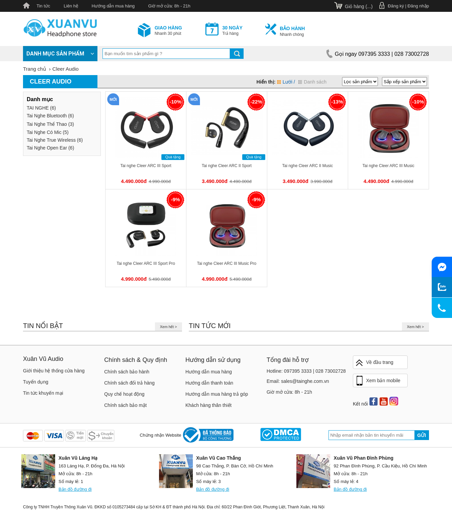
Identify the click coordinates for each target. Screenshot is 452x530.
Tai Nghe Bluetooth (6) (50, 115)
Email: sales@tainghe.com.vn (298, 381)
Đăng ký (396, 5)
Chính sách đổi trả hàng (129, 383)
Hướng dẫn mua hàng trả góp (216, 394)
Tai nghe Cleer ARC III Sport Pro (146, 263)
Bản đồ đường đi (75, 489)
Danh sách (312, 82)
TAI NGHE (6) (41, 108)
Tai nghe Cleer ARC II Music (307, 165)
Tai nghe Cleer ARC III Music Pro (226, 263)
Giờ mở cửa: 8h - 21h (169, 5)
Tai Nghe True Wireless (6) (55, 140)
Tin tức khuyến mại (43, 393)
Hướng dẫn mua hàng (113, 5)
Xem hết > (168, 327)
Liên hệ (71, 5)
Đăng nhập (418, 5)
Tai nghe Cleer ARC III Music (388, 165)
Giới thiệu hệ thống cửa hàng (54, 370)
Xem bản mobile (377, 381)
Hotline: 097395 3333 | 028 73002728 (306, 371)
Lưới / (286, 82)
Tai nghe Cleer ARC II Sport (226, 165)
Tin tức (43, 5)
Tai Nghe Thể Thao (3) (50, 124)
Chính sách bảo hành (126, 371)
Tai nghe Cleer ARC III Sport (146, 165)
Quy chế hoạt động (124, 394)
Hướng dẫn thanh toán (209, 383)
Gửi (421, 435)
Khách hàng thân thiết (208, 405)
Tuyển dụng (35, 382)
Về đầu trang (374, 363)
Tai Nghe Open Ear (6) (50, 148)
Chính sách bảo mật (125, 405)
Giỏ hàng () (358, 6)
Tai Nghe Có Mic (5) (48, 132)
